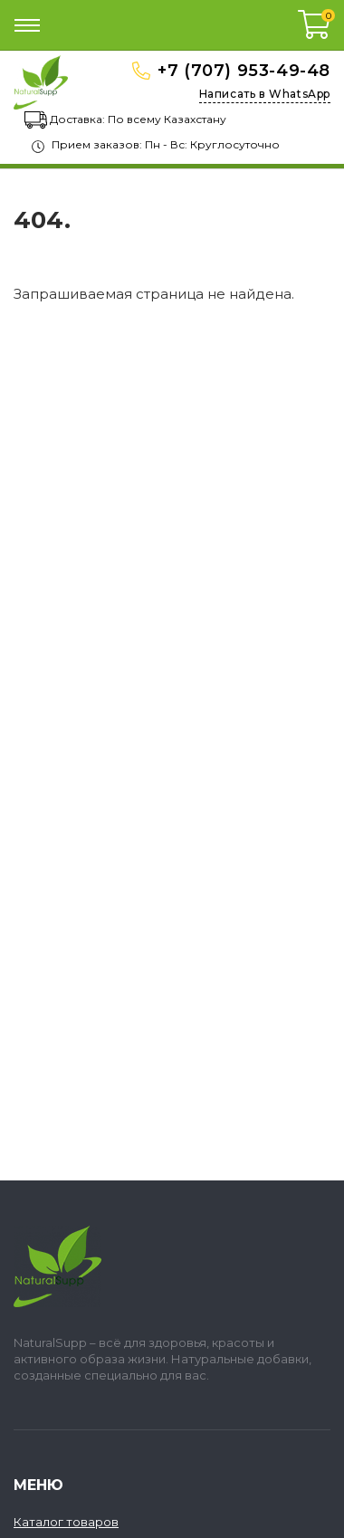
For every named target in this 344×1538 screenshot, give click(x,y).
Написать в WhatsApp (264, 93)
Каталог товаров (66, 1521)
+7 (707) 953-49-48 (244, 71)
